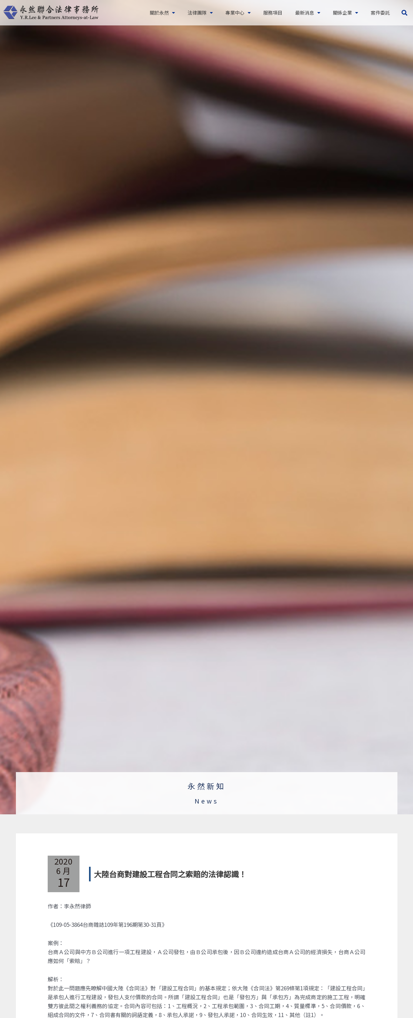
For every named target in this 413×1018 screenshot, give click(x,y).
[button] (404, 13)
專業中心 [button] (238, 12)
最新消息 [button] (307, 12)
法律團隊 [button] (200, 12)
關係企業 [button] (345, 12)
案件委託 (380, 12)
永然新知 (207, 785)
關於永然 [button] (162, 12)
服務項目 (272, 12)
